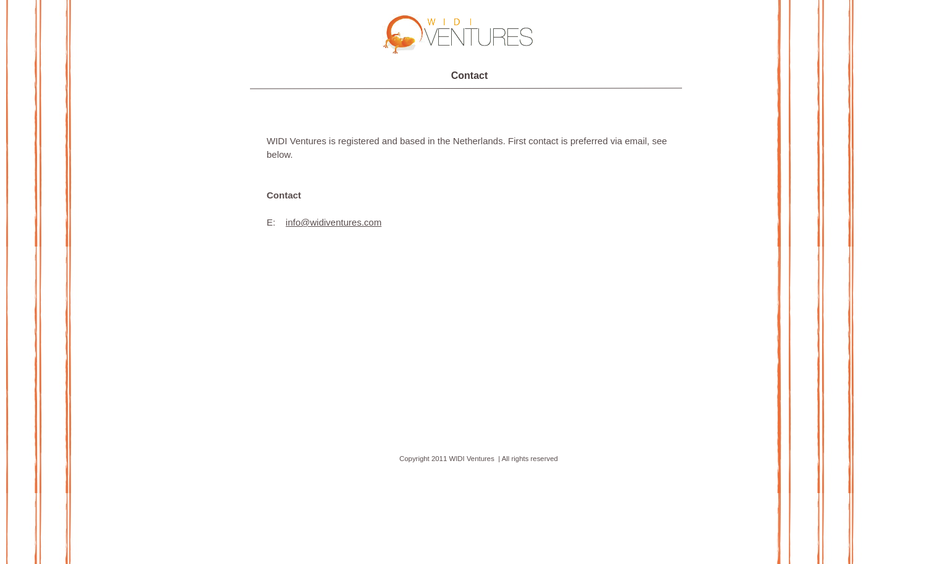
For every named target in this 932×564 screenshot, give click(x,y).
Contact (469, 75)
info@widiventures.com (333, 222)
